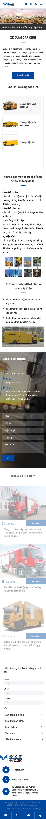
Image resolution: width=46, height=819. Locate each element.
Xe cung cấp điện (33, 27)
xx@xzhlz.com (13, 382)
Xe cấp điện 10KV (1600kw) (28, 124)
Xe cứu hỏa (25, 727)
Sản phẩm (17, 27)
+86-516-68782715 (14, 373)
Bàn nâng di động (25, 715)
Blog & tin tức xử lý (23, 476)
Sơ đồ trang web (13, 808)
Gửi (8, 458)
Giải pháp (25, 733)
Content (7, 698)
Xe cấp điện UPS (27, 142)
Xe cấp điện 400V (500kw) (28, 105)
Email (6, 689)
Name (6, 679)
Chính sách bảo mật (33, 808)
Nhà (7, 27)
